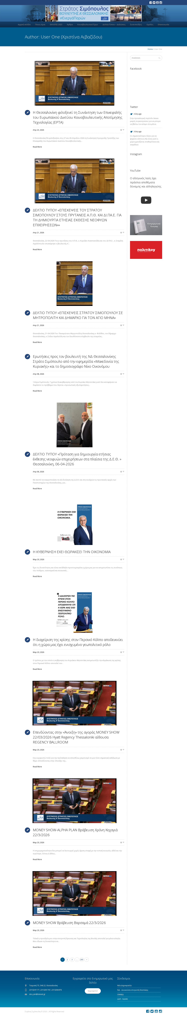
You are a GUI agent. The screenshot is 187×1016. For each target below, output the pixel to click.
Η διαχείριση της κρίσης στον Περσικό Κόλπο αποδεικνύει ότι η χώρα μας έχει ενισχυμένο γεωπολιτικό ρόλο (78, 642)
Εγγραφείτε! (93, 991)
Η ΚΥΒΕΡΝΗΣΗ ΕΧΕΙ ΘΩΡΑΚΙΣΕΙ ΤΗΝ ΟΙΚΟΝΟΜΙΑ (72, 551)
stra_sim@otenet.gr (37, 994)
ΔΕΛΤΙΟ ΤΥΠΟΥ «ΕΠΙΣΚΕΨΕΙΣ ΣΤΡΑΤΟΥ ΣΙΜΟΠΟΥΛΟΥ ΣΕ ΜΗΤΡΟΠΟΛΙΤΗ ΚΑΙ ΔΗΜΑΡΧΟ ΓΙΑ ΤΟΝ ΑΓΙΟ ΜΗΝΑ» (78, 315)
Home (150, 49)
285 (81, 959)
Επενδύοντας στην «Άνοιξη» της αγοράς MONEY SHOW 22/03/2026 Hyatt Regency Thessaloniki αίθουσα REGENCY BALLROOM (76, 737)
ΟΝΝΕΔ (120, 994)
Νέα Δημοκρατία (124, 985)
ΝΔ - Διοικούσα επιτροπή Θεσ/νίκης (132, 990)
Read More (37, 147)
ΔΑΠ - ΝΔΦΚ (122, 999)
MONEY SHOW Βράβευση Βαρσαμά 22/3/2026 (69, 922)
